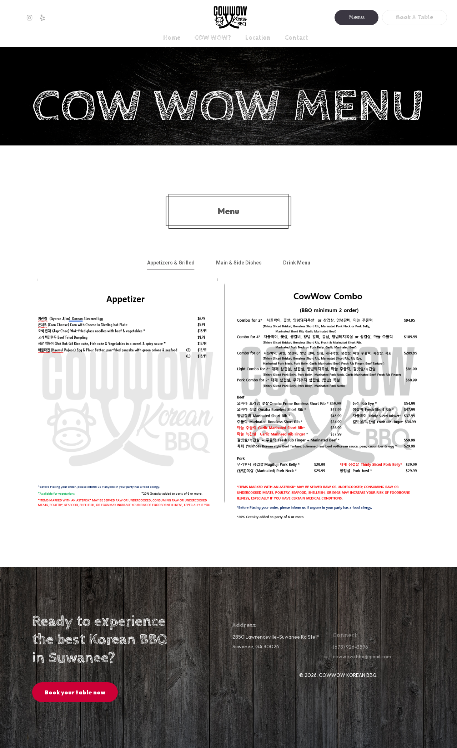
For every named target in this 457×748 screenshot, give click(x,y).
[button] (171, 262)
